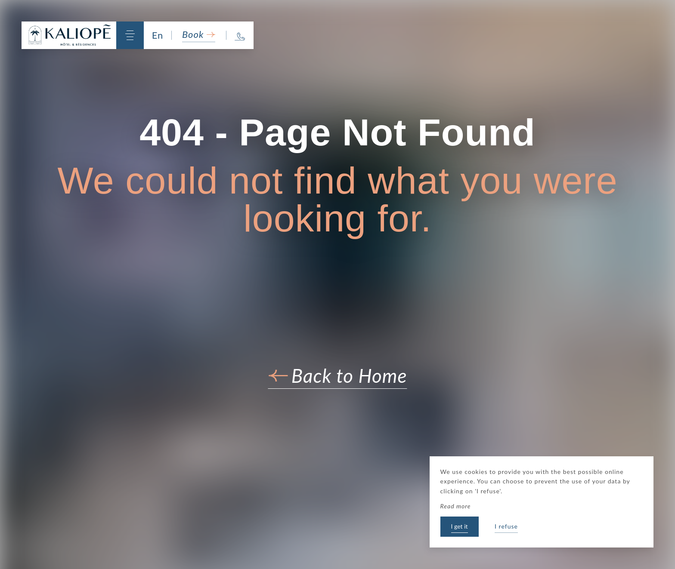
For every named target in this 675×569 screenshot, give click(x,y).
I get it (459, 526)
